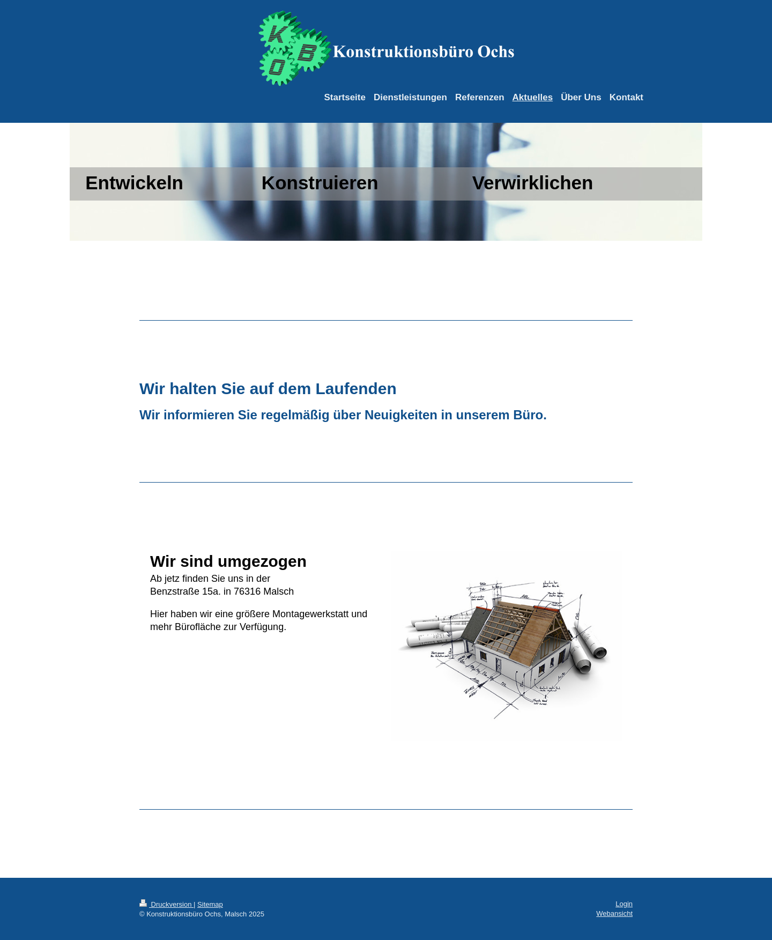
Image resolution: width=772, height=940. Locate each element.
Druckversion (166, 904)
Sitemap (210, 904)
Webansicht (614, 913)
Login (624, 904)
